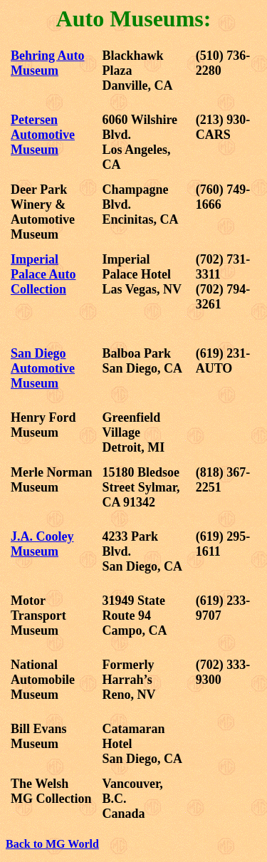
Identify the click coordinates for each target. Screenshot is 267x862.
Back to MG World (52, 844)
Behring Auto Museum (48, 63)
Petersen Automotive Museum (43, 135)
